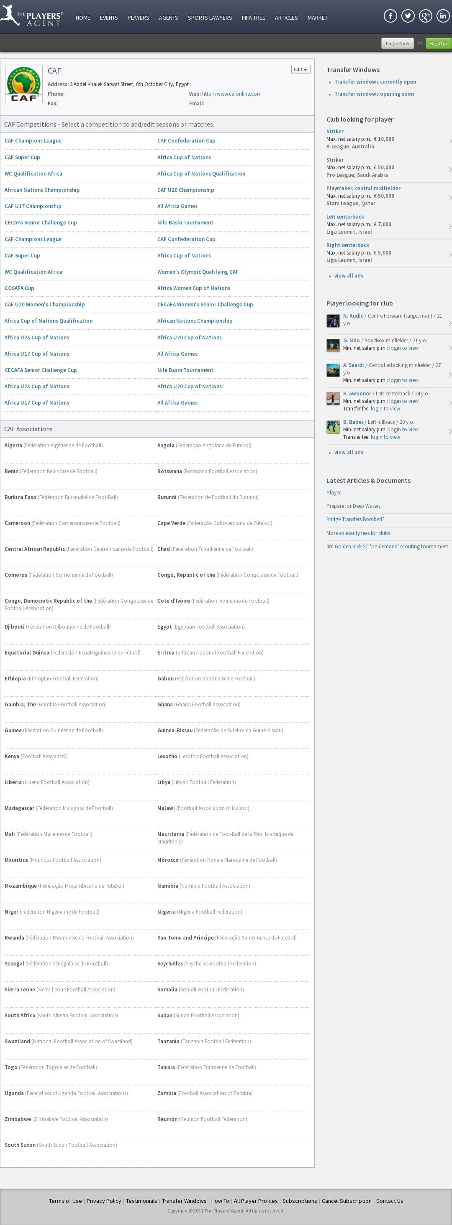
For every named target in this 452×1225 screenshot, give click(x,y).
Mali (10, 834)
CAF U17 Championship (33, 206)
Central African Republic (35, 549)
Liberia (13, 782)
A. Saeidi (354, 365)
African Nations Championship (42, 190)
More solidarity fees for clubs (358, 533)
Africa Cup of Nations (184, 157)
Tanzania (168, 1041)
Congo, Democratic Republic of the (48, 600)
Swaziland (17, 1041)
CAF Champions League (33, 140)
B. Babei (354, 421)
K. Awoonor (357, 393)
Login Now (397, 43)
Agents (168, 18)
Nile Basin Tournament (185, 222)
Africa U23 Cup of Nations (37, 337)
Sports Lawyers (210, 18)
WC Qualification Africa (33, 173)
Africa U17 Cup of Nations (37, 353)
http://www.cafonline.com (232, 93)
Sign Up (438, 43)
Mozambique (21, 885)
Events (109, 18)
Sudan (164, 1015)
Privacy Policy (104, 1201)
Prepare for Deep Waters (353, 505)
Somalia (167, 989)
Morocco (168, 859)
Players (138, 18)
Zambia (166, 1093)
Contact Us (389, 1201)
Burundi (167, 497)
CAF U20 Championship (185, 190)
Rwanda (14, 937)
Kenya (12, 756)
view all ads (348, 275)
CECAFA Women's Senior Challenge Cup (205, 304)
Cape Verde (171, 523)
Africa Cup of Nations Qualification (201, 173)
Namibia (167, 885)
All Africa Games (177, 206)
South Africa (20, 1015)
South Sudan (20, 1145)
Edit (301, 70)
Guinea (13, 730)
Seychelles (170, 963)
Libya (163, 782)
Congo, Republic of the (186, 574)
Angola (166, 445)
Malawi (166, 808)
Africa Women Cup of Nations (193, 288)
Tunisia (166, 1067)
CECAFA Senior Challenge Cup (41, 222)
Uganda (14, 1093)
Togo (11, 1067)
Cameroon (17, 523)
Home (83, 18)
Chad (163, 549)
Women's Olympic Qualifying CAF (198, 271)
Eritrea (166, 652)
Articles (286, 18)
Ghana (165, 704)
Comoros (16, 574)
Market (318, 18)
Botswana (169, 471)
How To (220, 1201)
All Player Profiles (256, 1201)
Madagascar (19, 808)
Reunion (167, 1119)
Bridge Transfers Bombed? (355, 519)
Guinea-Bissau (175, 730)
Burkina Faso (20, 497)
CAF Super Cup (22, 157)
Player (333, 492)
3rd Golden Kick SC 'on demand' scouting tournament (387, 546)
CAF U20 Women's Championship (45, 304)
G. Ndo (352, 340)
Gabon (165, 678)
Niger (11, 911)
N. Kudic (354, 315)
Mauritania (170, 834)
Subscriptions (299, 1201)
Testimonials (141, 1201)
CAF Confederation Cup (186, 140)
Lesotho (167, 756)
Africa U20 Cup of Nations (189, 337)
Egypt (164, 626)
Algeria (13, 445)
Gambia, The (20, 704)
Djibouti (15, 626)
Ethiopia (15, 678)
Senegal (14, 963)
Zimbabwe (18, 1119)
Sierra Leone (20, 989)
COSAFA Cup (19, 288)
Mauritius (16, 859)
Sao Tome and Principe (185, 937)
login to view (404, 347)
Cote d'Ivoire (173, 600)
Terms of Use (65, 1201)
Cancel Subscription (347, 1201)
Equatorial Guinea (27, 652)
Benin (11, 471)
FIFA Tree (253, 18)
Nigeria (166, 911)
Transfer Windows (184, 1201)
